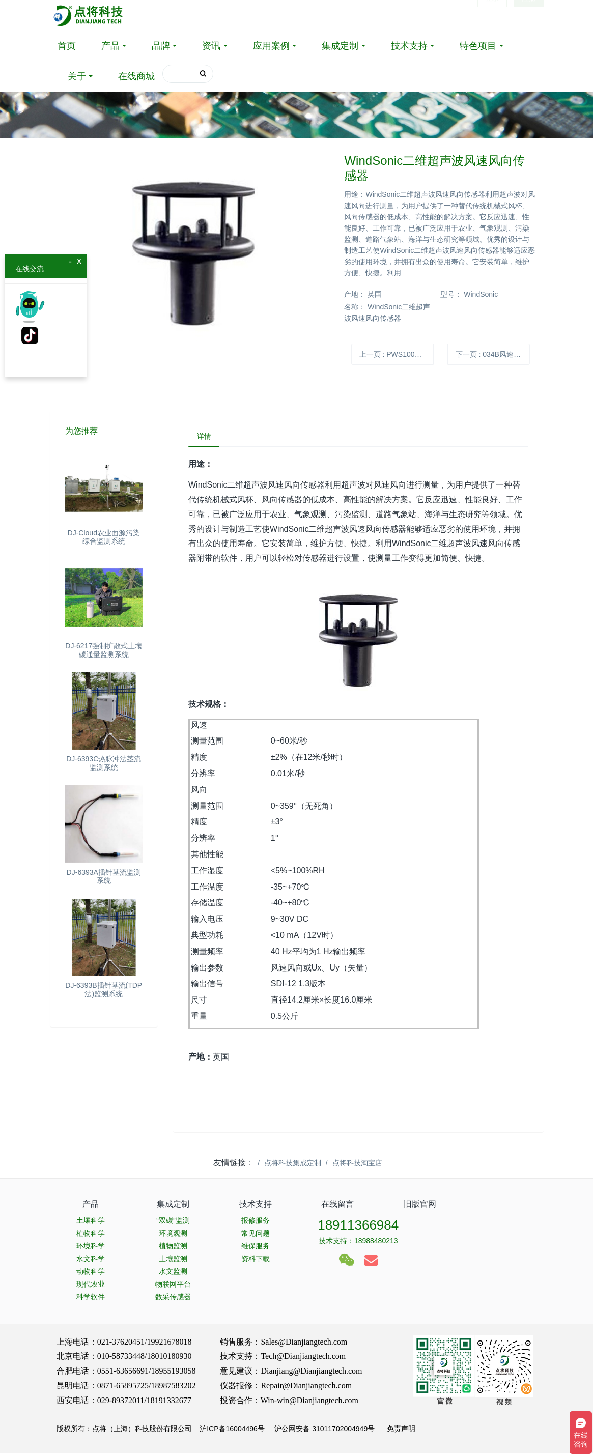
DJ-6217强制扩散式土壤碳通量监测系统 (103, 650)
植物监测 (173, 1248)
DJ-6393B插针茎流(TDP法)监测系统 (103, 989)
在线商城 (136, 76)
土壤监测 (173, 1261)
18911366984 (358, 1227)
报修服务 (255, 1222)
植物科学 (90, 1235)
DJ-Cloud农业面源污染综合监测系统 (104, 537)
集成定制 (340, 46)
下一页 (493, 354)
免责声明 (400, 1431)
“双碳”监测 (172, 1222)
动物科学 (90, 1273)
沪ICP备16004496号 (232, 1431)
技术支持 (409, 46)
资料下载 (255, 1261)
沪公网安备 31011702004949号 (324, 1431)
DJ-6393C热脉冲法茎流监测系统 (103, 763)
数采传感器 (173, 1299)
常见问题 (255, 1235)
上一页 (396, 354)
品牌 (161, 46)
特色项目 (478, 46)
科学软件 (90, 1299)
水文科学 (90, 1261)
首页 (67, 46)
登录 (492, 15)
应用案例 (271, 46)
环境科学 (90, 1248)
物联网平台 (173, 1286)
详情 (206, 437)
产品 (110, 46)
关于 (77, 76)
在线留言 (337, 1206)
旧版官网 (420, 1206)
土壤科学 (90, 1222)
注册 (529, 15)
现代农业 (90, 1286)
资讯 (211, 46)
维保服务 (255, 1248)
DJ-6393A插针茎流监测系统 (104, 876)
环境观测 (173, 1235)
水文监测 (173, 1273)
